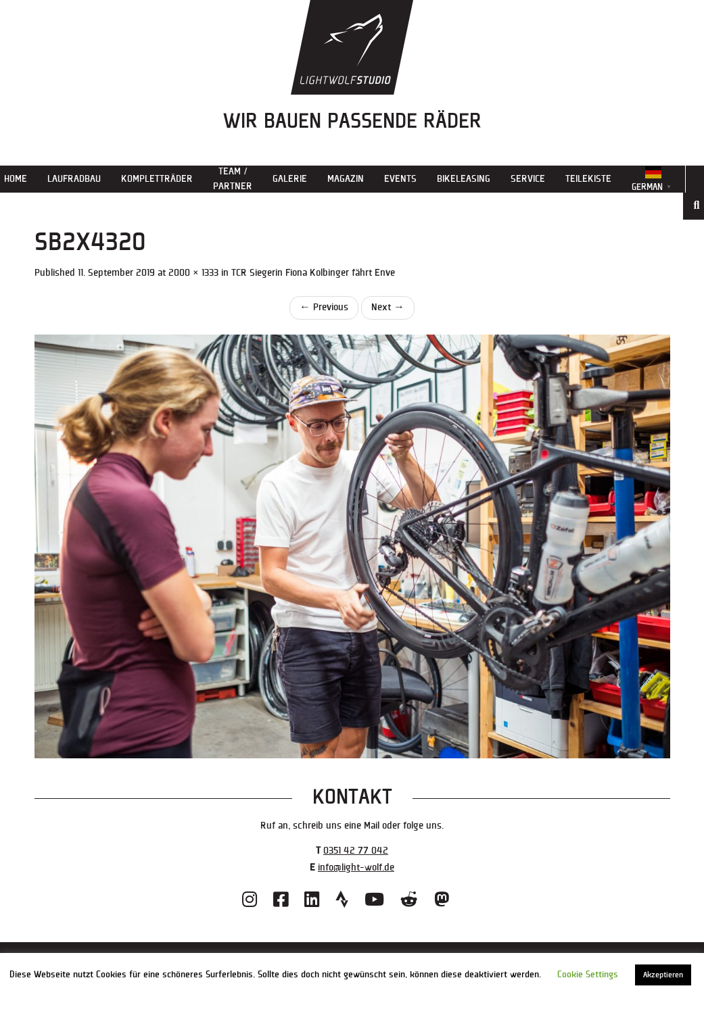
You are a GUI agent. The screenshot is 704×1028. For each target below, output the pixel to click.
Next (387, 307)
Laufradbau (74, 179)
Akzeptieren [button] (663, 975)
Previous (324, 307)
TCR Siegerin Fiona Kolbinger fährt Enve (313, 273)
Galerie (290, 179)
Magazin (345, 179)
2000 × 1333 (193, 273)
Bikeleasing (463, 179)
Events (400, 179)
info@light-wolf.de (356, 867)
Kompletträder (157, 179)
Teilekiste (588, 179)
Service (528, 179)
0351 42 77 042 (355, 851)
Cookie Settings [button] (587, 974)
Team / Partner (232, 178)
